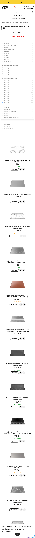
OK (17, 534)
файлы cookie (14, 526)
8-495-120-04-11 (29, 7)
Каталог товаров (18, 18)
